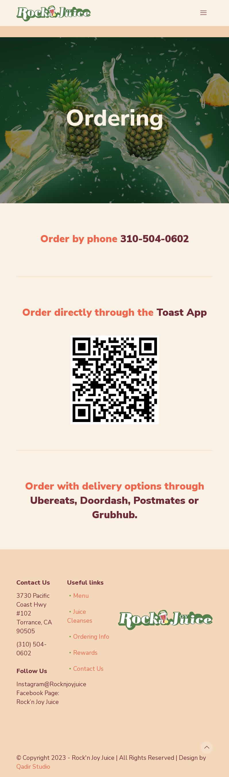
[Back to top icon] (207, 747)
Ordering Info (91, 637)
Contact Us (88, 669)
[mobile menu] (203, 13)
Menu (81, 596)
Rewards (85, 653)
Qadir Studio (33, 767)
